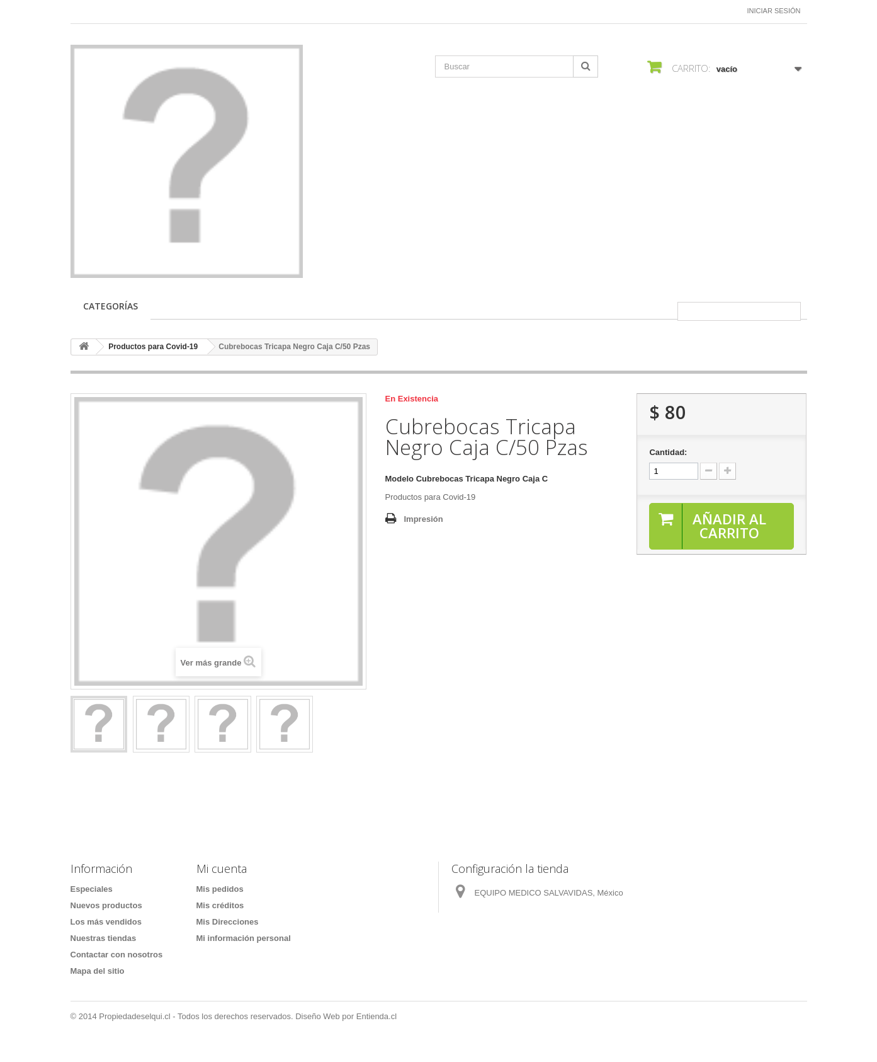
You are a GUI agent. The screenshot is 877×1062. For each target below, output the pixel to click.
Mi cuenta (221, 868)
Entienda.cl (376, 1016)
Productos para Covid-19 (153, 346)
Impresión (423, 519)
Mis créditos (220, 905)
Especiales (92, 889)
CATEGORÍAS (110, 306)
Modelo (399, 478)
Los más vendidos (106, 921)
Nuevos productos (106, 905)
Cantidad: (668, 452)
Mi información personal (243, 938)
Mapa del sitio (98, 971)
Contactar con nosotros (117, 954)
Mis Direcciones (227, 921)
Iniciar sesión (774, 10)
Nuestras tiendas (104, 938)
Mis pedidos (220, 889)
